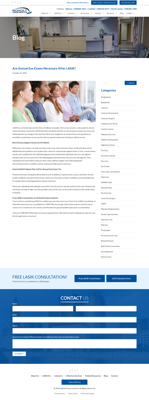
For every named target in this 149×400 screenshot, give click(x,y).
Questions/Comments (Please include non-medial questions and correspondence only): (48, 337)
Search (130, 83)
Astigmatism (106, 97)
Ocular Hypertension (109, 214)
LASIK (103, 203)
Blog (121, 13)
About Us (44, 13)
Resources (110, 13)
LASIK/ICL (58, 13)
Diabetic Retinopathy (109, 140)
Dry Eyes (104, 150)
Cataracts (71, 13)
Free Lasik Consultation (100, 2)
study (87, 151)
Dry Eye (98, 13)
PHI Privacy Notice (87, 393)
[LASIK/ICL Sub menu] (64, 13)
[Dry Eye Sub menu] (103, 13)
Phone (17, 326)
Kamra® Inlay (106, 188)
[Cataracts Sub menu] (77, 13)
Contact (129, 13)
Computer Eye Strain (109, 124)
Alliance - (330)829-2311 (75, 9)
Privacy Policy (60, 393)
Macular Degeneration (110, 209)
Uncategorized (107, 251)
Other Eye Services (74, 376)
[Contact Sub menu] (135, 13)
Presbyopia (105, 230)
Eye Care (104, 161)
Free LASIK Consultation (90, 278)
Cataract (104, 108)
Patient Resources (93, 376)
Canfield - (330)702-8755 (98, 9)
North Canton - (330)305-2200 (124, 9)
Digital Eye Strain (108, 145)
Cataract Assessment (109, 113)
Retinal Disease (107, 241)
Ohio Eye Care (106, 219)
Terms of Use (72, 393)
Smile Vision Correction (110, 246)
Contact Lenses (107, 129)
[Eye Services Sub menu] (92, 13)
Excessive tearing (108, 156)
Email (17, 315)
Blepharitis (105, 102)
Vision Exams (106, 257)
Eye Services (85, 13)
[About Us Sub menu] (51, 13)
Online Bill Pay (127, 2)
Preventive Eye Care (109, 235)
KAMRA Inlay (106, 182)
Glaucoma (105, 177)
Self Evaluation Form (121, 278)
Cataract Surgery (108, 118)
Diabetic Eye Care (108, 134)
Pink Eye (104, 225)
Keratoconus (106, 193)
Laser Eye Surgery (108, 198)
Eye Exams (105, 166)
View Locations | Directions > (72, 3)
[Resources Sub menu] (117, 13)
